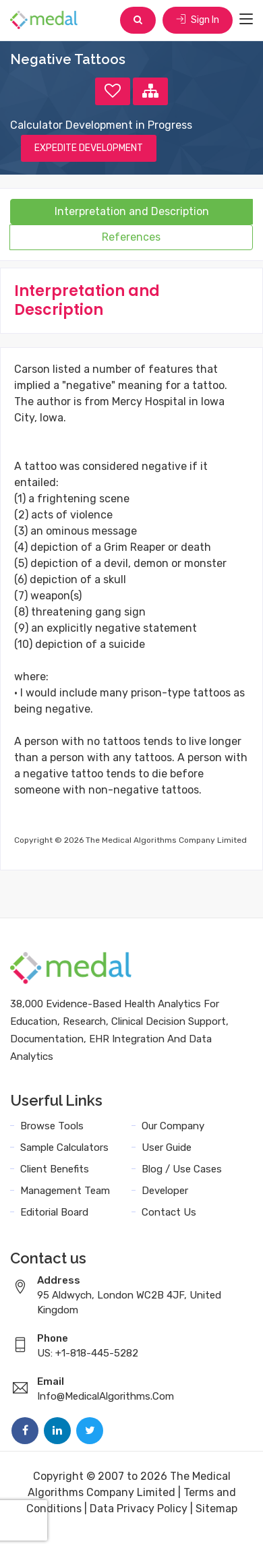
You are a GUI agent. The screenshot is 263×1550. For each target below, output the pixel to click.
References (131, 237)
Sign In (197, 20)
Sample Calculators (64, 1147)
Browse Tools (52, 1126)
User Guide (167, 1147)
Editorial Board (54, 1212)
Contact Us (169, 1212)
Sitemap (216, 1508)
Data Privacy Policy (138, 1508)
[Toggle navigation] (246, 19)
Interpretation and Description (132, 211)
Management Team (65, 1191)
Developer (165, 1191)
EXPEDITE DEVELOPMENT (88, 148)
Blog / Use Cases (182, 1169)
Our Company (173, 1126)
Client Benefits (54, 1169)
